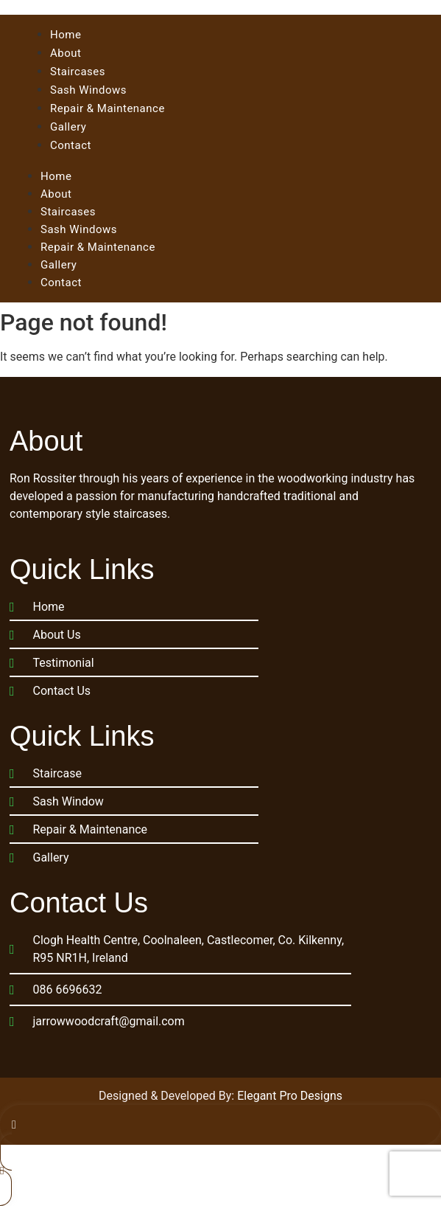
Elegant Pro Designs (289, 1096)
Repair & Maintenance (97, 247)
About (55, 194)
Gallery (58, 264)
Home (55, 176)
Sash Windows (78, 229)
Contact (61, 282)
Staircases (68, 211)
